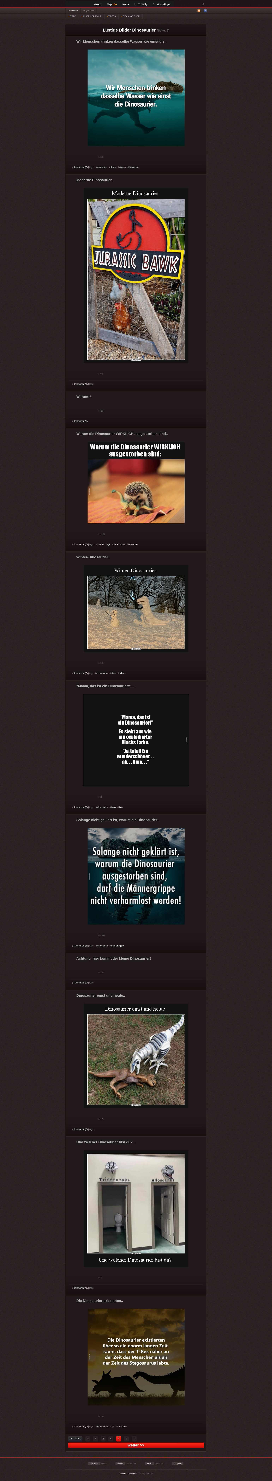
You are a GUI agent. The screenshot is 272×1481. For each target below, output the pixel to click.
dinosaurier (134, 167)
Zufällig (141, 4)
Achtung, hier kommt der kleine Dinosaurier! (113, 958)
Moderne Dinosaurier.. (94, 180)
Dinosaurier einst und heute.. (100, 995)
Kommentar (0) (80, 421)
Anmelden (73, 11)
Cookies (122, 1474)
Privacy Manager (146, 1474)
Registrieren (88, 11)
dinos (115, 544)
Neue (125, 4)
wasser (122, 167)
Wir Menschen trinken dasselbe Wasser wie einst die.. (121, 41)
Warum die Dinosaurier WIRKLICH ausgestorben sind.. (122, 434)
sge (108, 544)
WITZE (72, 16)
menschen (102, 167)
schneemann (102, 673)
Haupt (97, 4)
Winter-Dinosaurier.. (93, 557)
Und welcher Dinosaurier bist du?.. (105, 1142)
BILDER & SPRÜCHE (91, 16)
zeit (112, 1426)
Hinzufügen (162, 4)
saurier (100, 544)
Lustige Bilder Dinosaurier (129, 30)
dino (123, 544)
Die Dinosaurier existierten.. (99, 1301)
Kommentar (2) (80, 167)
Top (112, 4)
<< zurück (75, 1438)
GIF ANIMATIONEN (130, 16)
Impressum (132, 1474)
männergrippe (117, 946)
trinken (113, 167)
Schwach (89, 157)
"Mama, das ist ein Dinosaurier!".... (105, 686)
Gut (76, 157)
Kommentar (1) (80, 384)
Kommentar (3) (80, 946)
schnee (122, 673)
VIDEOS (111, 16)
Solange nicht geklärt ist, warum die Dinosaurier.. (117, 820)
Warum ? (83, 397)
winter (113, 673)
